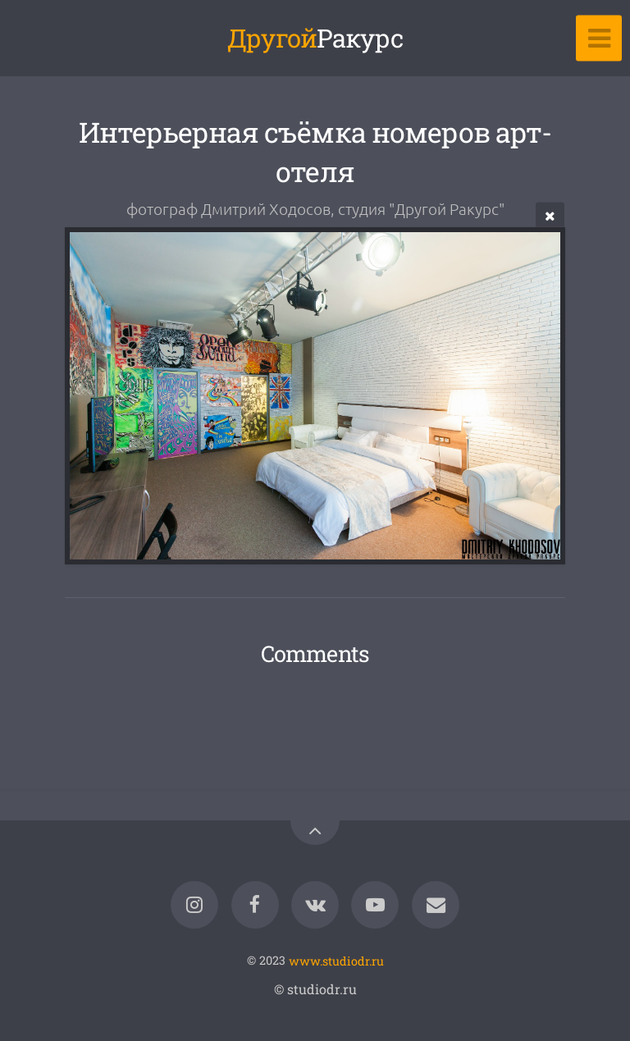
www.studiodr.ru (336, 960)
